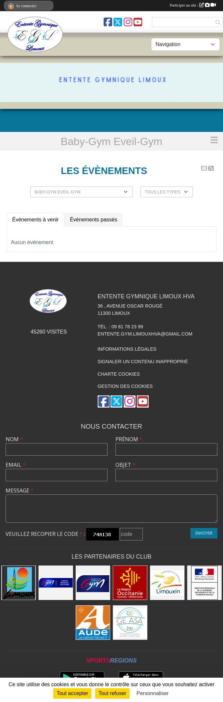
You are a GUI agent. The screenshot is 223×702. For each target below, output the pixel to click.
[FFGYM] (93, 582)
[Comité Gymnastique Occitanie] (55, 582)
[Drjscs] (204, 582)
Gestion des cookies (125, 386)
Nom (14, 439)
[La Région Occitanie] (130, 582)
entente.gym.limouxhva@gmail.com (145, 334)
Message (20, 490)
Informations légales (127, 349)
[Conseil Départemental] (93, 622)
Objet (125, 464)
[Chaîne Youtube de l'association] (138, 22)
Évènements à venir (35, 219)
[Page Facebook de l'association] (108, 22)
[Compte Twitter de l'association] (117, 22)
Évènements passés (93, 219)
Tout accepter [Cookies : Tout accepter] (72, 693)
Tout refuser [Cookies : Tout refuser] (112, 693)
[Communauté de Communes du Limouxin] (167, 582)
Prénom (128, 439)
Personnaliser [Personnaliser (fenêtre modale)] (152, 693)
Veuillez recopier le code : (45, 534)
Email (16, 464)
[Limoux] (18, 582)
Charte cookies (119, 374)
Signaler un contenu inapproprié (143, 361)
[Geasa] (130, 622)
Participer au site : (193, 5)
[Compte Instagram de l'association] (128, 22)
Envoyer (203, 533)
